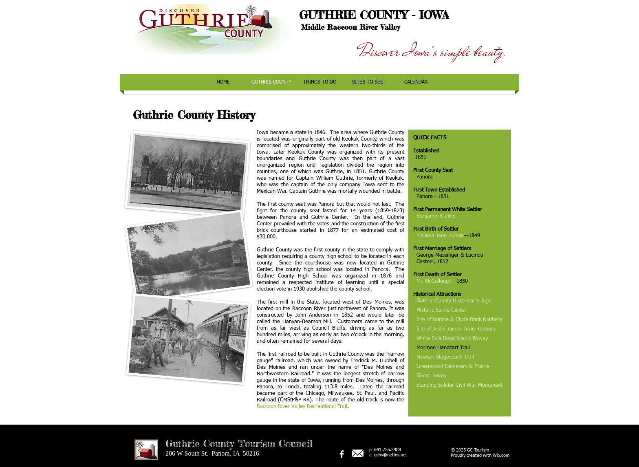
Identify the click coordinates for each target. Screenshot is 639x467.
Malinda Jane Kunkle (440, 235)
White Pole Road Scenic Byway (452, 338)
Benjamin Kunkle (436, 216)
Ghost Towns (431, 376)
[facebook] (342, 454)
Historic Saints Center (441, 310)
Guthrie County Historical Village (453, 301)
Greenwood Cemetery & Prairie (452, 366)
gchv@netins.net (390, 455)
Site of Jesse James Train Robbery (456, 329)
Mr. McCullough (434, 281)
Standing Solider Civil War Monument (459, 385)
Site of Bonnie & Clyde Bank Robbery (459, 319)
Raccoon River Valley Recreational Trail (302, 406)
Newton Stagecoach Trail (445, 357)
